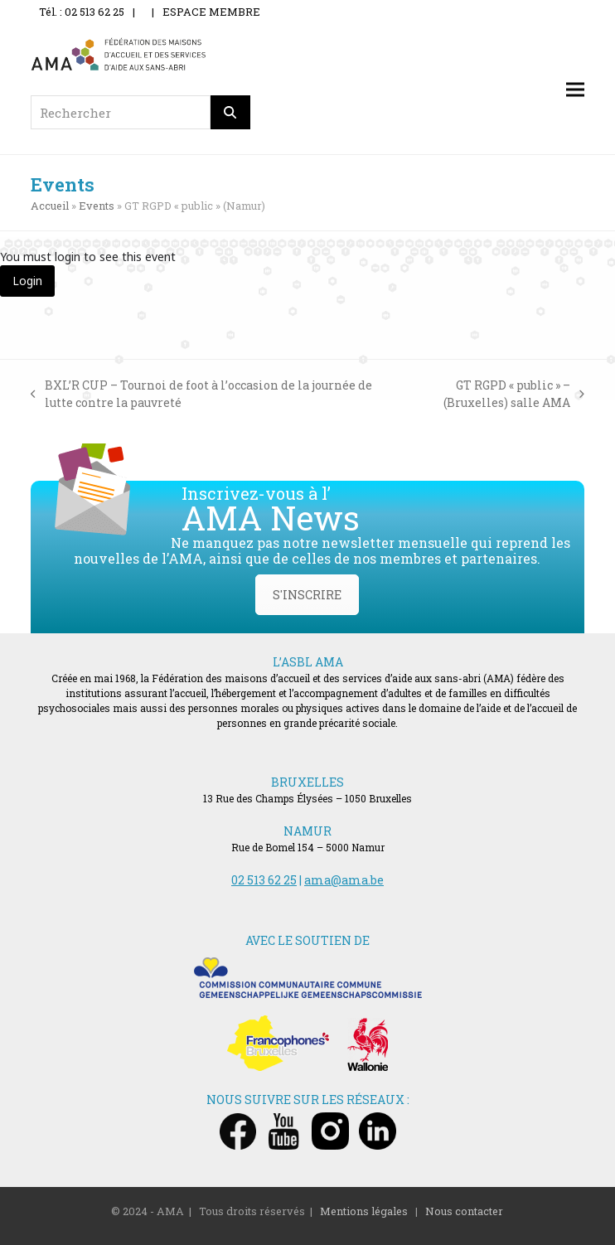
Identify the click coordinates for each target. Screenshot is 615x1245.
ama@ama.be (344, 880)
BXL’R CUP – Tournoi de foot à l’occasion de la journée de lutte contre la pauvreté (201, 394)
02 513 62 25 (264, 880)
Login (27, 280)
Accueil (50, 205)
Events (96, 205)
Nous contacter (464, 1211)
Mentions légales (364, 1211)
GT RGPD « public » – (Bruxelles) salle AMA (490, 394)
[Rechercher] (230, 112)
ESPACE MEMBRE (211, 11)
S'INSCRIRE (307, 595)
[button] (575, 90)
